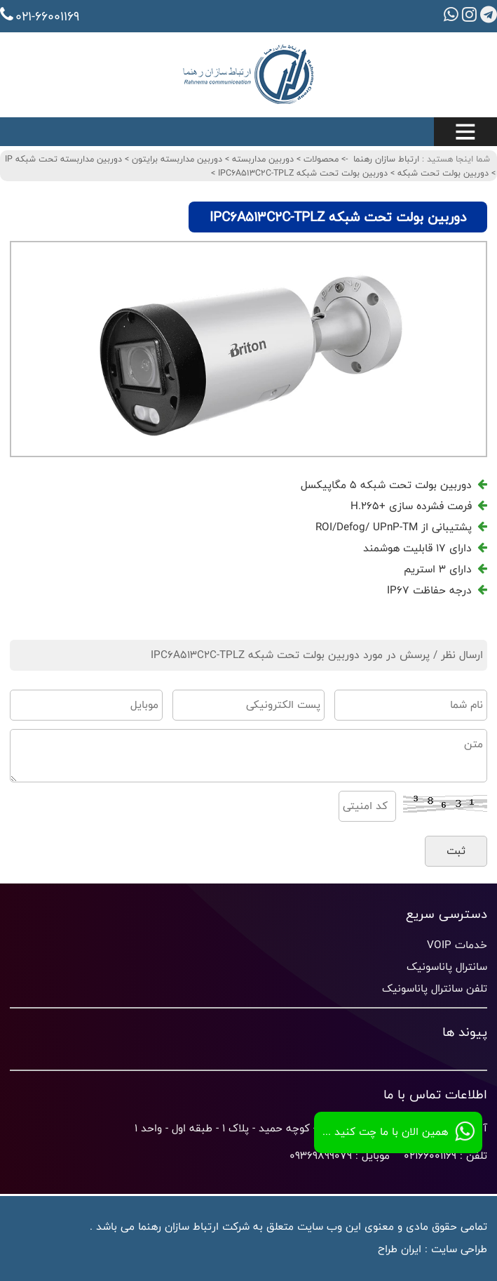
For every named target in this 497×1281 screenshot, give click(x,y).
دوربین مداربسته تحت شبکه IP (63, 158)
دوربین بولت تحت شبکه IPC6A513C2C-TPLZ (301, 172)
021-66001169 (39, 16)
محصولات (320, 158)
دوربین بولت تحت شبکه (442, 172)
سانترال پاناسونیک (447, 966)
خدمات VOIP (457, 944)
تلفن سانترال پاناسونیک (434, 988)
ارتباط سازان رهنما (386, 158)
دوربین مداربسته (261, 158)
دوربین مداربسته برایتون (175, 158)
